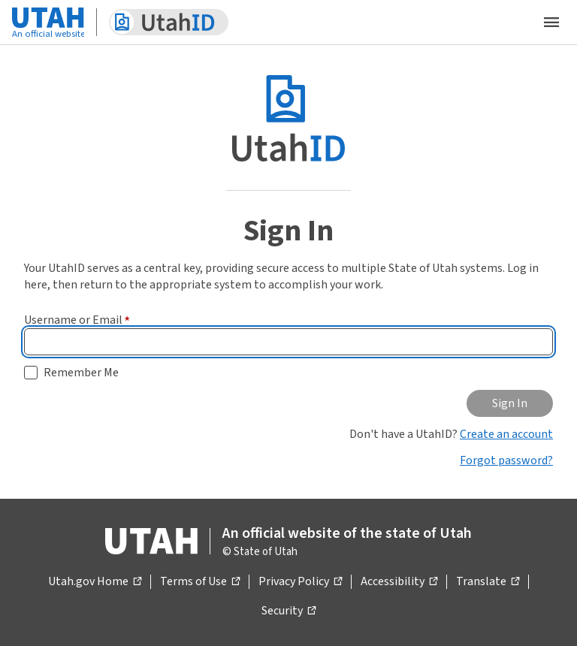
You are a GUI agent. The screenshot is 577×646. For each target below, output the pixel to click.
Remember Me (81, 372)
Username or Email (77, 320)
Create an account (506, 434)
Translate (487, 582)
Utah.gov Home (94, 582)
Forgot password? (506, 460)
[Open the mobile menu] (551, 22)
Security (288, 611)
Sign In (509, 403)
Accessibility (399, 582)
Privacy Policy (300, 582)
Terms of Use (200, 582)
